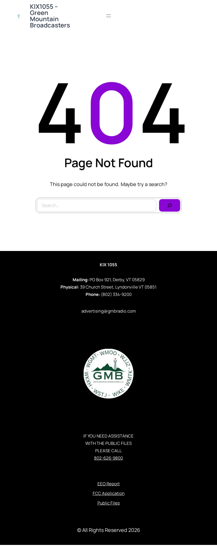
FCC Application (109, 493)
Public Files (108, 503)
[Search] (168, 204)
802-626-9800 (108, 458)
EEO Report (108, 484)
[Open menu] (108, 15)
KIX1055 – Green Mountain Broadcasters (50, 15)
